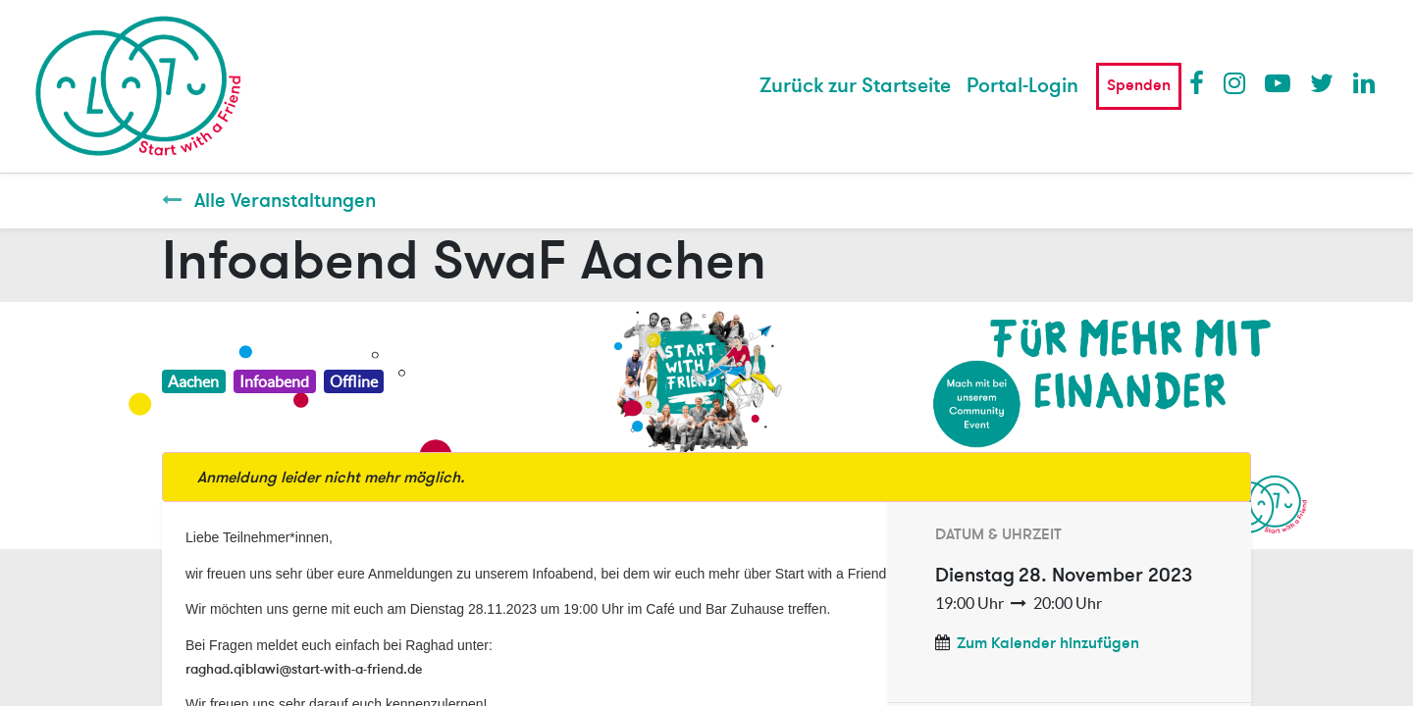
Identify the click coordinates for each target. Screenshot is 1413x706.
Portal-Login (1022, 86)
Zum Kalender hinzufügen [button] (1048, 643)
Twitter (1321, 82)
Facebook (1201, 82)
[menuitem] (855, 86)
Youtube (1276, 82)
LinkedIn (1365, 82)
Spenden (1139, 85)
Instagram (1235, 82)
